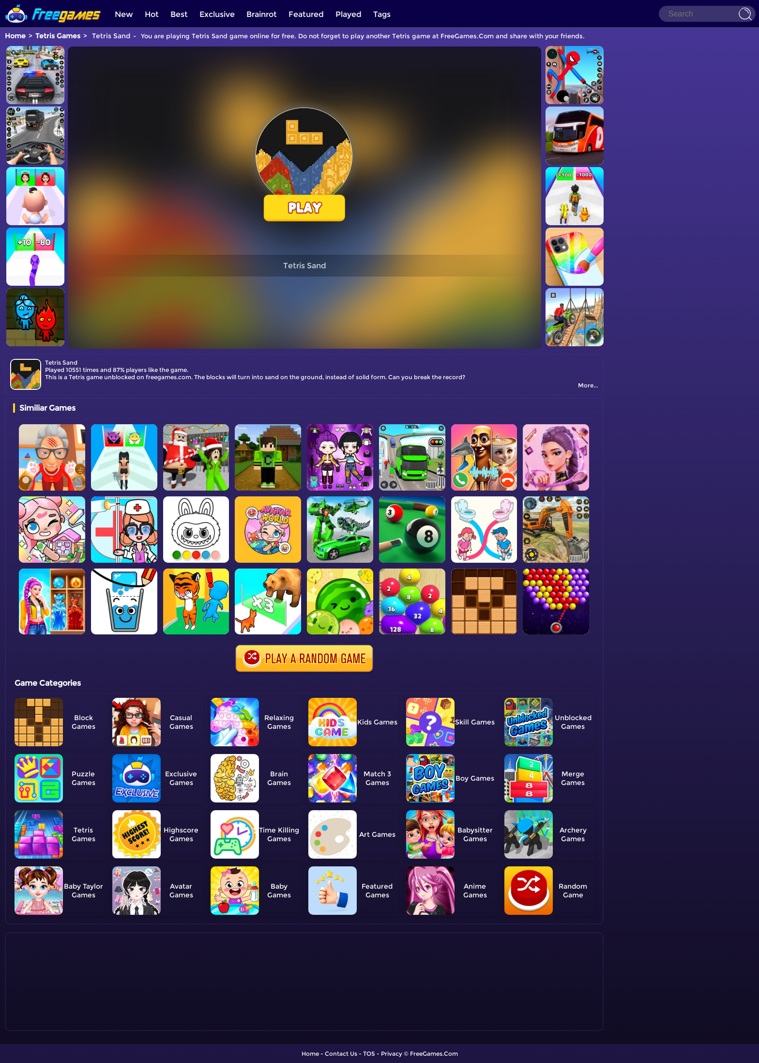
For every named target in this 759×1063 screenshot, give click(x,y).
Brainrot (261, 14)
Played (348, 14)
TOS (369, 1053)
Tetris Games (57, 35)
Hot (152, 14)
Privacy (391, 1053)
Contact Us (341, 1053)
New (124, 14)
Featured (306, 14)
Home (15, 35)
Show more (45, 1023)
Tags (382, 14)
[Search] (707, 14)
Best (179, 14)
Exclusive (217, 14)
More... (588, 385)
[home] (53, 3)
